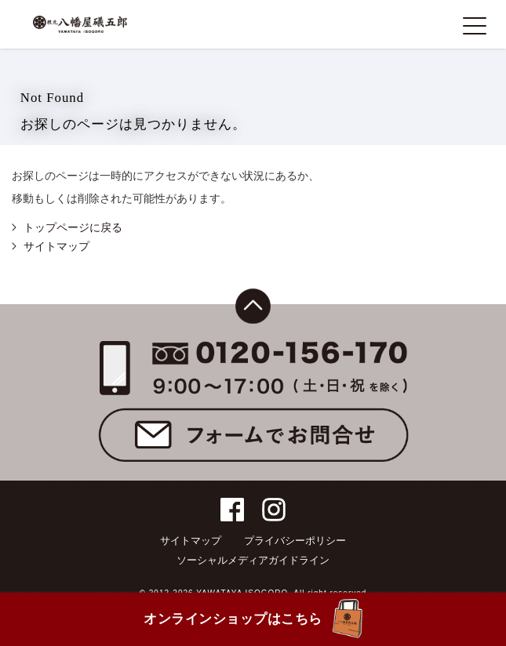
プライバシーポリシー (295, 540)
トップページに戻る (73, 228)
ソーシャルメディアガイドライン (253, 560)
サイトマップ (56, 246)
